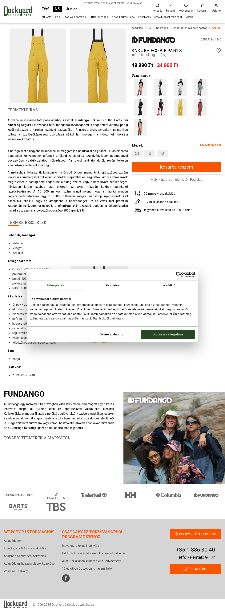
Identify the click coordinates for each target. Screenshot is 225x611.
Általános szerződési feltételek (25, 556)
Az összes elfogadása (168, 334)
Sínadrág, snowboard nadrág (190, 27)
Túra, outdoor (99, 17)
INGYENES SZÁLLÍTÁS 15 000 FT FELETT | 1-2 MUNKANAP (112, 3)
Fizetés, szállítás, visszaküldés (25, 548)
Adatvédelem (13, 541)
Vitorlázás (144, 17)
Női (58, 9)
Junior (71, 9)
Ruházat (46, 17)
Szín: (136, 75)
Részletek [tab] (112, 285)
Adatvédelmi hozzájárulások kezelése (29, 563)
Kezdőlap (137, 27)
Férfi (46, 9)
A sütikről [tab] (169, 285)
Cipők (58, 17)
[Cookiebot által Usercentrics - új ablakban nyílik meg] (178, 274)
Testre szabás (112, 334)
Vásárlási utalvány (16, 571)
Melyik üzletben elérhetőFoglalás (177, 179)
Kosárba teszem (176, 167)
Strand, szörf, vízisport (168, 17)
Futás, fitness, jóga (123, 17)
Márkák (190, 17)
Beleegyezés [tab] (55, 285)
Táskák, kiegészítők (76, 17)
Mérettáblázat (210, 145)
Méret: (137, 145)
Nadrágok (162, 27)
